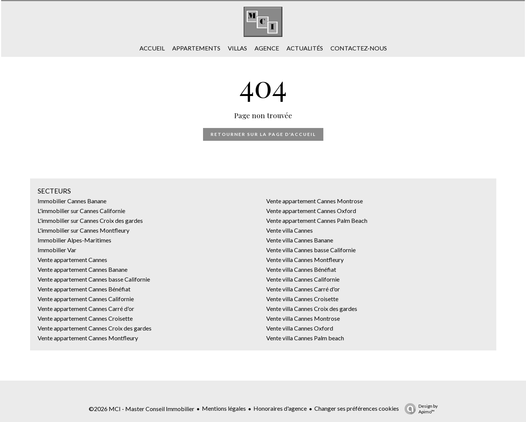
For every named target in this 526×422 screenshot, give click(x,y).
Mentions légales (224, 408)
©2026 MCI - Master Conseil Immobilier (141, 408)
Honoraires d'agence (280, 408)
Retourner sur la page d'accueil (263, 134)
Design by (419, 408)
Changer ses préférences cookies (356, 408)
